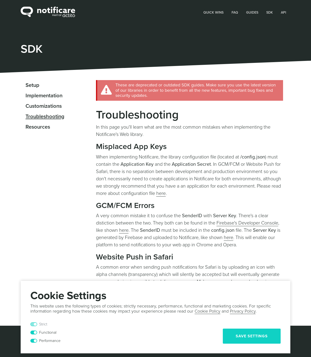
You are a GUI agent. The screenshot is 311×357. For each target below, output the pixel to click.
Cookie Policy (207, 311)
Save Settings (252, 336)
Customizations (44, 106)
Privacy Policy (243, 311)
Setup (32, 85)
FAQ (235, 12)
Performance (49, 340)
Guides (252, 12)
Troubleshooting (45, 116)
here (161, 193)
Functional (47, 332)
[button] (213, 12)
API (283, 12)
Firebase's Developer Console (247, 223)
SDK (269, 12)
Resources (38, 127)
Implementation (44, 95)
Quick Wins (213, 12)
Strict (43, 324)
